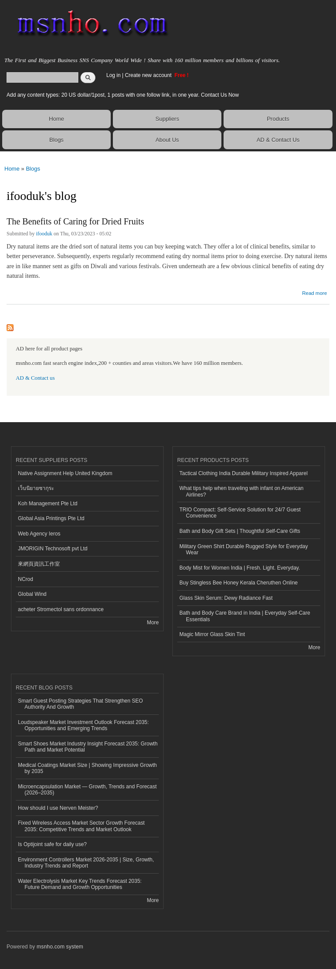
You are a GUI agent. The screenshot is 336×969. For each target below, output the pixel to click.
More (153, 622)
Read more (314, 292)
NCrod (25, 579)
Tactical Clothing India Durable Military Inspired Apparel (243, 473)
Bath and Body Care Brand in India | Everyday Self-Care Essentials (244, 616)
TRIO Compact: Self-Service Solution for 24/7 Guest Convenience (240, 513)
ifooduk (44, 234)
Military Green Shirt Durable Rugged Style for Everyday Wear (243, 549)
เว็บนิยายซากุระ (36, 488)
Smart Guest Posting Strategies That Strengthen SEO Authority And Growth (80, 704)
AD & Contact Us (277, 139)
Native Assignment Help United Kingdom (65, 473)
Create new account (149, 75)
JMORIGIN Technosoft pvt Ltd (53, 549)
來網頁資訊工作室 (39, 564)
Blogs (56, 139)
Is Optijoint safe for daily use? (52, 844)
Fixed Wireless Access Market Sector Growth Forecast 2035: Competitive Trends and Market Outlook (81, 826)
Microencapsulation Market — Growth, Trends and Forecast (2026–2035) (87, 790)
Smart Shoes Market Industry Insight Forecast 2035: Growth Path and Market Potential (88, 747)
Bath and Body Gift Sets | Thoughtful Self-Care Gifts (239, 531)
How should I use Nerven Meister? (58, 808)
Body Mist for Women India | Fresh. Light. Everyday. (239, 568)
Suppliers (167, 118)
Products (278, 118)
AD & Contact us (35, 378)
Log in (113, 75)
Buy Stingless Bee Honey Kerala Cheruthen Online (238, 583)
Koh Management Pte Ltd (47, 503)
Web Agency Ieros (39, 534)
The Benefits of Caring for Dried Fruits (75, 221)
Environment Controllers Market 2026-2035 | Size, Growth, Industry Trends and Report (86, 863)
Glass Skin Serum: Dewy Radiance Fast (226, 598)
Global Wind (32, 594)
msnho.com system (60, 947)
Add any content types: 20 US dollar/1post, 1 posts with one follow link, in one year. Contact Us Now (123, 95)
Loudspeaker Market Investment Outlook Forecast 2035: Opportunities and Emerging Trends (83, 725)
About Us (167, 139)
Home (56, 118)
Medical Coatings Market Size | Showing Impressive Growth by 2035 (87, 768)
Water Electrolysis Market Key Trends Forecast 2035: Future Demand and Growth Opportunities (80, 884)
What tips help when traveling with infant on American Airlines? (241, 491)
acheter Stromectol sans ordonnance (61, 609)
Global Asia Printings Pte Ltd (51, 518)
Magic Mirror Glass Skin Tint (212, 634)
